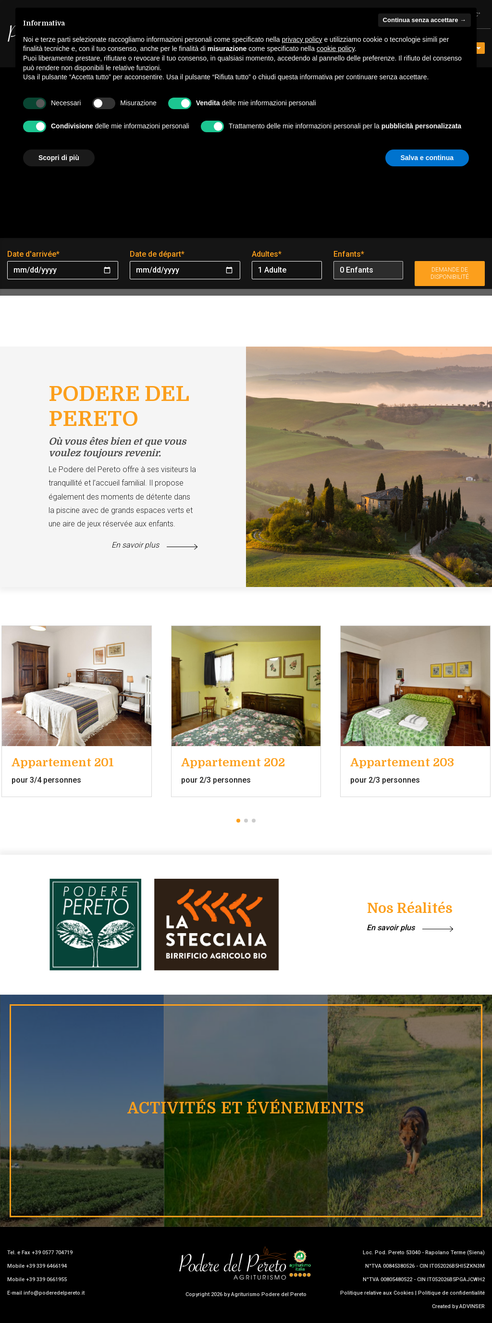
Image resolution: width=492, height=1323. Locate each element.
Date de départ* (157, 254)
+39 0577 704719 (52, 1252)
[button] (238, 821)
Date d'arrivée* (33, 254)
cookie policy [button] (336, 48)
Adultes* (267, 254)
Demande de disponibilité (449, 273)
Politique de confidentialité (451, 1293)
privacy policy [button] (302, 39)
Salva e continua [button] (427, 158)
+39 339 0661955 (46, 1279)
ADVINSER (472, 1306)
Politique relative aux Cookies (377, 1293)
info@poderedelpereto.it (54, 1293)
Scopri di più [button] (58, 158)
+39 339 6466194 (46, 1266)
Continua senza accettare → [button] (424, 20)
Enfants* (348, 254)
